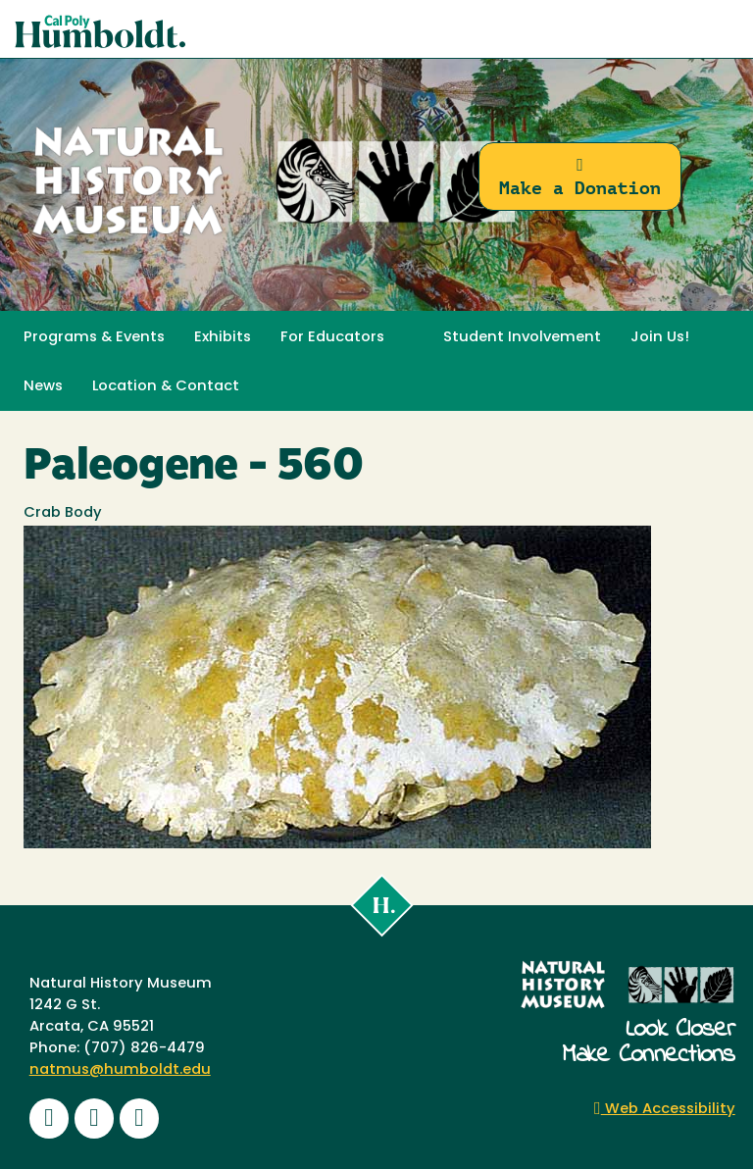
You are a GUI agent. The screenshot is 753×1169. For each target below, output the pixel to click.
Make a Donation (580, 177)
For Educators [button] (332, 337)
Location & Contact (165, 387)
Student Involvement (522, 337)
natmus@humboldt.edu (120, 1070)
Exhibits (222, 337)
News (43, 387)
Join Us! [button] (659, 337)
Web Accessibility (664, 1109)
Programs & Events (94, 337)
